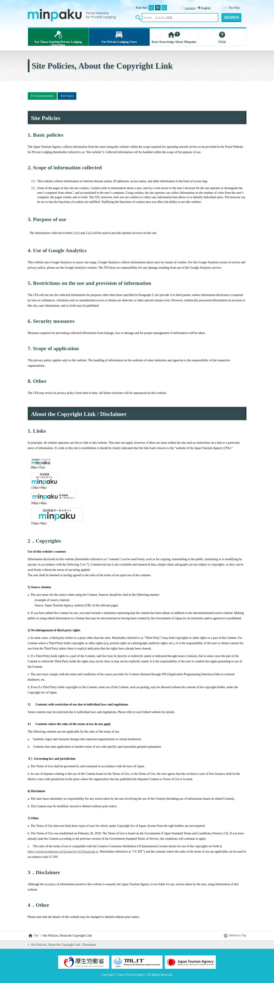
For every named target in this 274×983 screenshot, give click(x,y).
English (204, 8)
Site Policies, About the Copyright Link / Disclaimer (63, 944)
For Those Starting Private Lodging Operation (58, 38)
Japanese (190, 8)
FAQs (222, 37)
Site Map (234, 7)
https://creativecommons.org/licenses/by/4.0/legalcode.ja (63, 851)
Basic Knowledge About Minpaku (174, 37)
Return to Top (234, 935)
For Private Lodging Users (119, 37)
